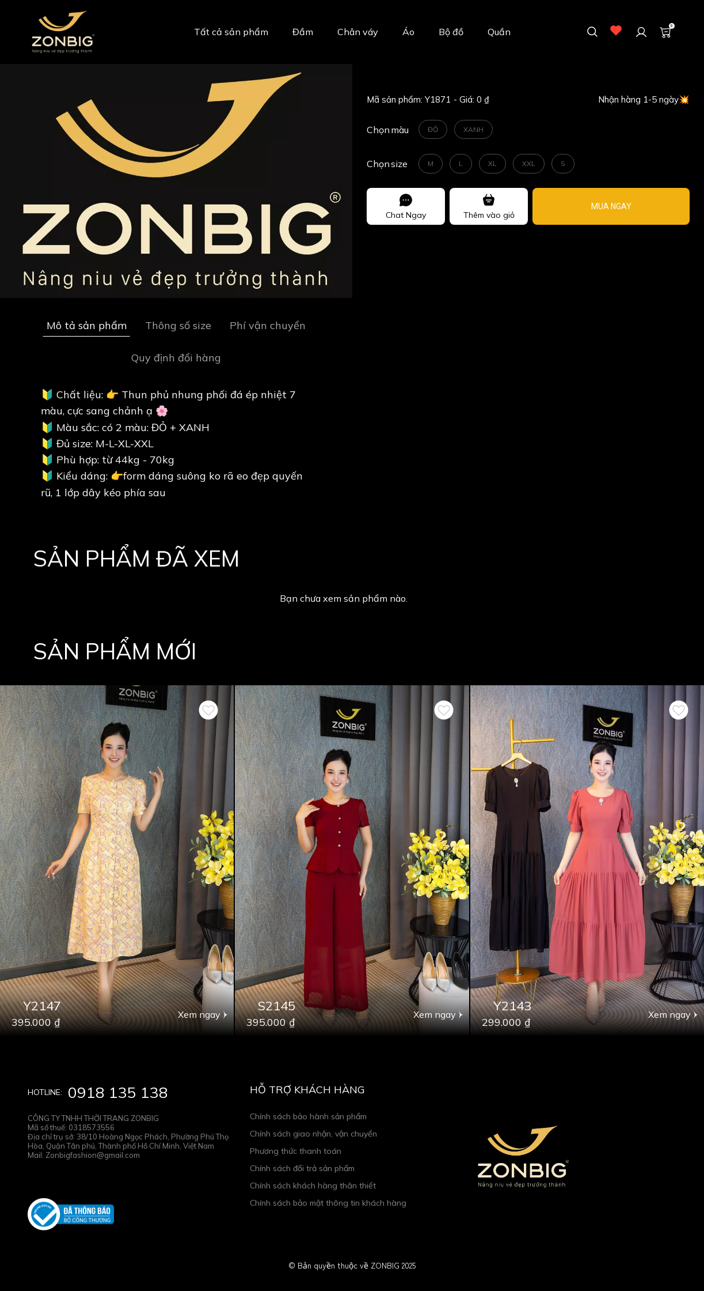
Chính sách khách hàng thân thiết (313, 1185)
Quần (499, 31)
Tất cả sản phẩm (231, 31)
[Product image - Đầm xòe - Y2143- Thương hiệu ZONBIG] (587, 860)
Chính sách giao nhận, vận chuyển (313, 1133)
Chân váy (357, 31)
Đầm (302, 31)
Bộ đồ (451, 31)
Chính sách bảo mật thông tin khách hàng (328, 1203)
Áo (408, 31)
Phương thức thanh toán (295, 1151)
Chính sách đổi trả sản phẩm (302, 1168)
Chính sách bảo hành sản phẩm (308, 1116)
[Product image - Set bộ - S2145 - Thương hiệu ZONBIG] (352, 860)
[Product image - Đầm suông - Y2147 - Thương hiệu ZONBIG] (117, 860)
